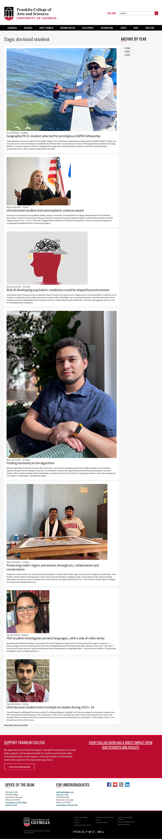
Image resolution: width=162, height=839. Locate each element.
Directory (150, 27)
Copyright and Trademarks (105, 817)
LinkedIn (127, 784)
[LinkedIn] (102, 832)
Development (88, 27)
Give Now (111, 13)
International (107, 27)
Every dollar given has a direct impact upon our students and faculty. (120, 745)
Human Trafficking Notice (126, 822)
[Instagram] (93, 832)
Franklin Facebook (109, 784)
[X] (89, 832)
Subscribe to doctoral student (16, 725)
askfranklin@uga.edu (64, 792)
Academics (12, 27)
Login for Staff (11, 805)
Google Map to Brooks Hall (67, 805)
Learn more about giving (19, 767)
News (136, 27)
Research (28, 27)
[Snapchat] (96, 832)
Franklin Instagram (121, 784)
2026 (127, 48)
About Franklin (46, 27)
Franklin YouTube (115, 784)
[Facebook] (86, 832)
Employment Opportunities (83, 825)
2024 (127, 54)
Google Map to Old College (16, 802)
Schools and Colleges (81, 817)
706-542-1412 (62, 795)
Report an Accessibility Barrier (125, 818)
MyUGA (76, 822)
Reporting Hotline (123, 824)
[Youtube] (99, 832)
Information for (67, 27)
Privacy (98, 820)
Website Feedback (102, 822)
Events (124, 27)
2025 (127, 51)
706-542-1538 (11, 792)
